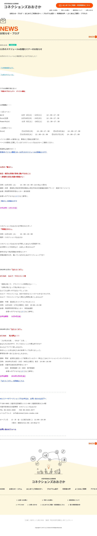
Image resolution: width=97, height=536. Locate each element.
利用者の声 (61, 13)
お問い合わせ (89, 10)
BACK (91, 36)
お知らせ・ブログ (16, 13)
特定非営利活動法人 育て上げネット (61, 520)
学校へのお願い (65, 10)
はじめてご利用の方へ (33, 13)
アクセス (84, 13)
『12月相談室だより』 (7, 68)
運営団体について (77, 10)
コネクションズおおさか (22, 7)
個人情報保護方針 (75, 505)
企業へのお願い (53, 10)
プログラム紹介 (48, 13)
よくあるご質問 (73, 13)
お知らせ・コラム (15, 489)
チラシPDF (21, 505)
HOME (2, 489)
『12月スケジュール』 (7, 75)
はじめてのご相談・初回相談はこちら (74, 5)
